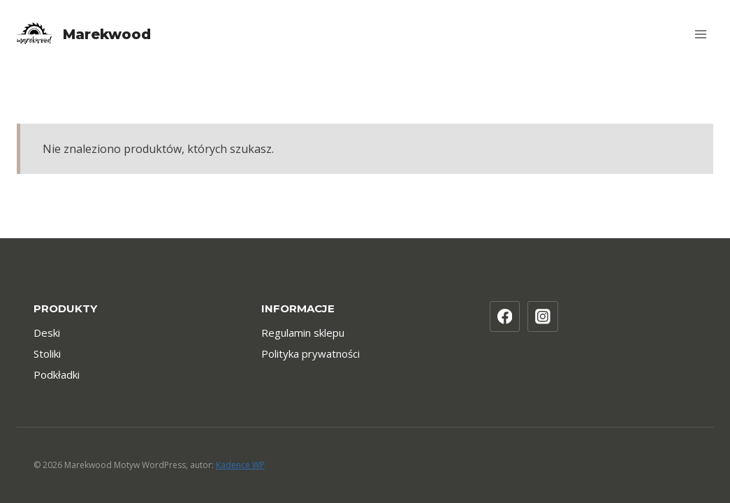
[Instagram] (542, 316)
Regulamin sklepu (302, 333)
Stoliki (47, 353)
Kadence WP (240, 465)
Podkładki (57, 374)
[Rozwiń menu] (700, 34)
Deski (47, 333)
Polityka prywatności (310, 353)
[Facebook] (505, 316)
